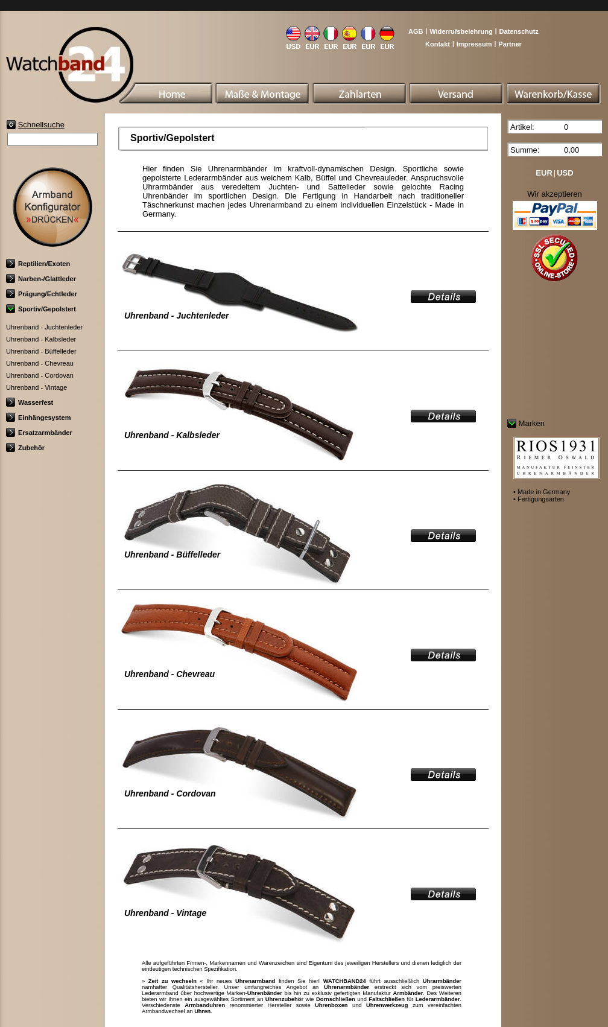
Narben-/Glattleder (41, 278)
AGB (415, 31)
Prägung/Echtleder (41, 293)
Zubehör (25, 447)
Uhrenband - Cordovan (40, 375)
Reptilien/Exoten (38, 263)
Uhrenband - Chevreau (40, 363)
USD (565, 172)
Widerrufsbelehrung (460, 31)
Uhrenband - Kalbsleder (41, 339)
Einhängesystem (38, 417)
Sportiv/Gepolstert (41, 309)
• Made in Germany (541, 491)
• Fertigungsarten (538, 499)
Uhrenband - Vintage (36, 387)
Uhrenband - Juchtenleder (44, 327)
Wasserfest (29, 402)
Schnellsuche (41, 124)
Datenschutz (518, 31)
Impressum (474, 44)
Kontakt (437, 44)
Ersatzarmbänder (39, 432)
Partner (510, 44)
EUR (544, 172)
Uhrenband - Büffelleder (41, 351)
